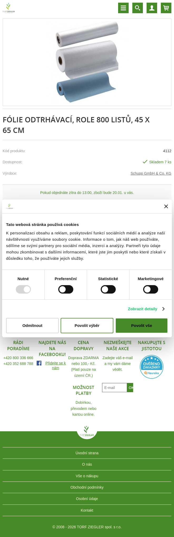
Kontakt (87, 510)
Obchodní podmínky (86, 487)
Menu (123, 8)
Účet (152, 8)
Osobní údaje (87, 499)
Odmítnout (32, 325)
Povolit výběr (87, 325)
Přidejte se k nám (55, 365)
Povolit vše (141, 325)
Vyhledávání (137, 8)
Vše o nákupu (87, 476)
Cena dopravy (83, 345)
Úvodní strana (86, 453)
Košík (166, 8)
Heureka (151, 367)
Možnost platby (83, 390)
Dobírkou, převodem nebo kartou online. (83, 408)
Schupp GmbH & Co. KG (150, 173)
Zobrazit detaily (142, 309)
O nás (87, 464)
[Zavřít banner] (166, 206)
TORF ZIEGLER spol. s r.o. (87, 435)
